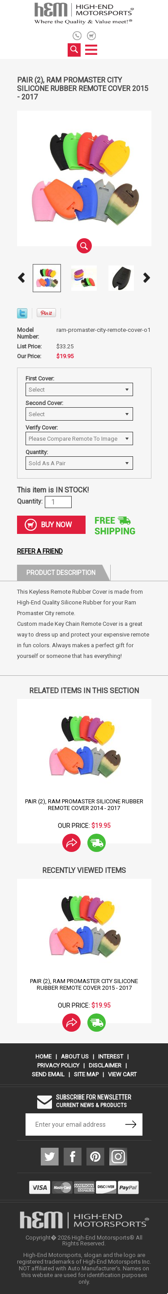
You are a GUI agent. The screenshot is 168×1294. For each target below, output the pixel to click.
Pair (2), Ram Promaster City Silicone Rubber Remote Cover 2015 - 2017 (84, 984)
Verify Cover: (42, 427)
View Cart (122, 1074)
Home (43, 1056)
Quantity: (37, 452)
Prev (21, 278)
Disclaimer (105, 1065)
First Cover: (40, 378)
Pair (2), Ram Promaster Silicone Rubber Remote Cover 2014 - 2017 (84, 804)
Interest (110, 1056)
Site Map (86, 1074)
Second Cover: (44, 403)
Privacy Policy (58, 1065)
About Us (75, 1056)
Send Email (48, 1074)
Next (146, 278)
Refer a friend (40, 551)
